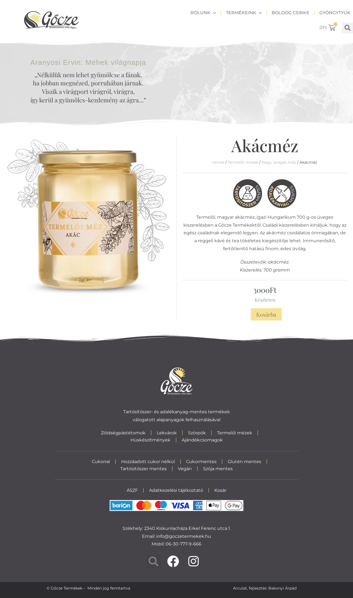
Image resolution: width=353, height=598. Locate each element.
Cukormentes (201, 461)
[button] (347, 27)
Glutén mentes (244, 461)
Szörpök (197, 432)
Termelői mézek (243, 162)
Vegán (185, 468)
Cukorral (101, 461)
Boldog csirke (290, 12)
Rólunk (203, 13)
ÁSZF (132, 490)
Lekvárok (167, 432)
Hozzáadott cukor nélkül (148, 461)
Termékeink (244, 13)
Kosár (220, 490)
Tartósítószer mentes (143, 468)
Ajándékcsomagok (202, 440)
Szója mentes (218, 468)
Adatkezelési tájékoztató (176, 490)
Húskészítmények (150, 440)
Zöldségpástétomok (123, 432)
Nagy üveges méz (279, 162)
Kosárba (266, 314)
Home (218, 162)
